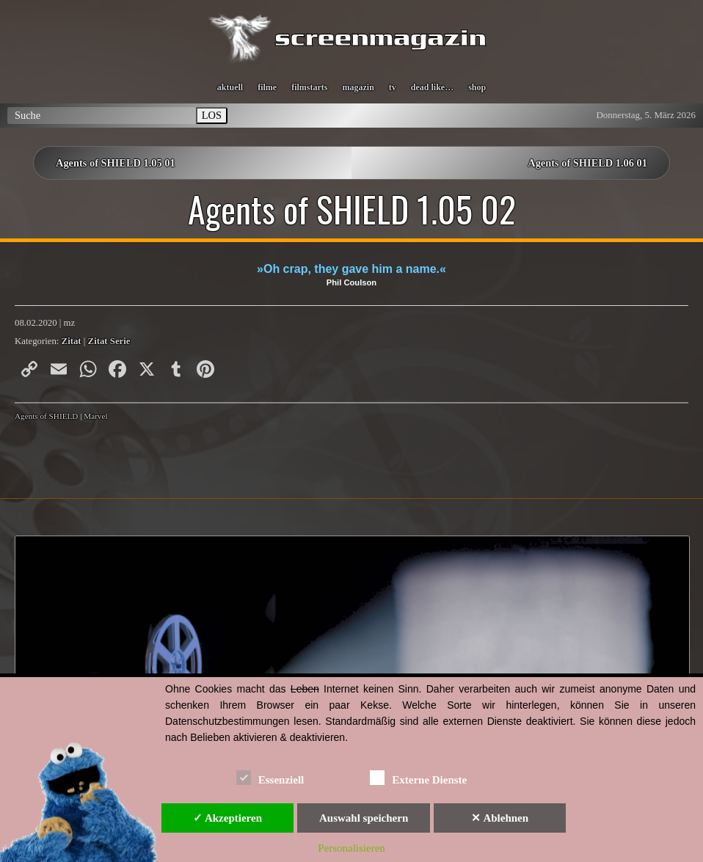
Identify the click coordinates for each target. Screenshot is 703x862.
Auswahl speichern (363, 818)
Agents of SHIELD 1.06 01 (587, 163)
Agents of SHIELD (46, 416)
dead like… (432, 87)
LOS (212, 115)
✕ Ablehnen (499, 818)
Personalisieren (351, 848)
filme (267, 87)
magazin (358, 87)
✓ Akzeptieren (227, 818)
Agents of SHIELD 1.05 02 (352, 209)
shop (477, 87)
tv (392, 87)
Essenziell (270, 777)
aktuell (230, 87)
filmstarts (309, 87)
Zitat (71, 341)
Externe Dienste (418, 777)
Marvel (95, 416)
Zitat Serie (109, 341)
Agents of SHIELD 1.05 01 (115, 163)
